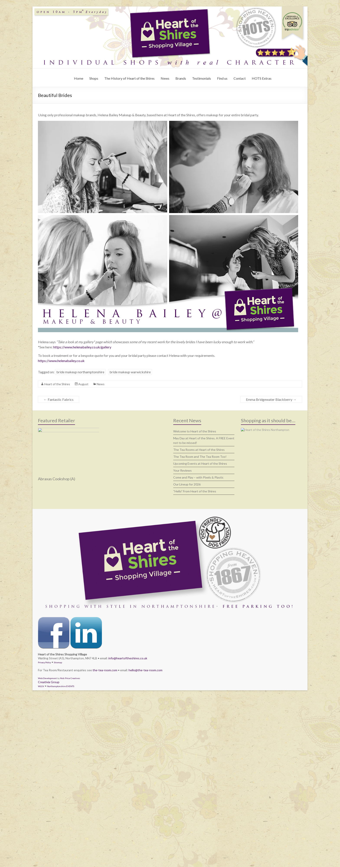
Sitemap (58, 662)
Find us (222, 78)
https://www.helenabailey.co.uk (61, 361)
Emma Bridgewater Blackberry (271, 399)
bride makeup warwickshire (130, 372)
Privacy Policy (44, 662)
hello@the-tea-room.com (145, 670)
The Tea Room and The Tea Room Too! (200, 456)
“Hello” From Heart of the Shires (194, 491)
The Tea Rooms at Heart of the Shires (199, 449)
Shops (93, 78)
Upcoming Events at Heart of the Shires (200, 463)
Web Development (47, 678)
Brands (180, 78)
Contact (240, 78)
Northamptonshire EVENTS (60, 686)
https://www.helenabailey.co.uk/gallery (82, 347)
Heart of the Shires (57, 384)
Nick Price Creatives (70, 678)
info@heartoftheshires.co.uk (127, 658)
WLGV (41, 686)
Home (78, 78)
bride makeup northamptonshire (80, 372)
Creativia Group (48, 682)
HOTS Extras (261, 78)
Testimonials (201, 78)
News (165, 78)
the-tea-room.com (105, 670)
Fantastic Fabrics (59, 399)
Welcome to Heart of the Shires (194, 431)
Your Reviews (182, 470)
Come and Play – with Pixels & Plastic (198, 477)
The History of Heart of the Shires (129, 78)
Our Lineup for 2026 (187, 484)
